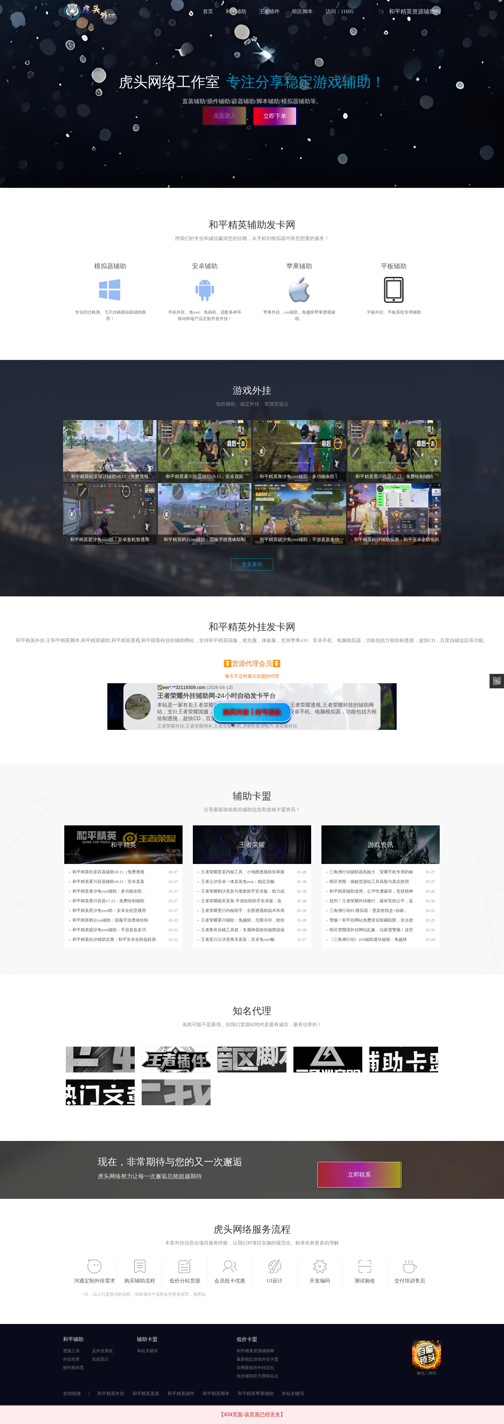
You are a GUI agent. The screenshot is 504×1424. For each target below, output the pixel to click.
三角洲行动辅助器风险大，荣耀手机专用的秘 (371, 871)
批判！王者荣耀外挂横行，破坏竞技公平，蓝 (371, 900)
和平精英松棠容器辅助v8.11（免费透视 (108, 871)
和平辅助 (236, 11)
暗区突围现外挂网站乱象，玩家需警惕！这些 (371, 929)
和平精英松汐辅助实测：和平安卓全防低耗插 (114, 939)
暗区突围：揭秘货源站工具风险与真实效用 (369, 881)
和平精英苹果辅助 (256, 1393)
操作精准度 (73, 1367)
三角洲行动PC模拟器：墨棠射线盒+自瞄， (368, 910)
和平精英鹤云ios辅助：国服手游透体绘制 (110, 920)
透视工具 (71, 1350)
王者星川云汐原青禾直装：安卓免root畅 (237, 939)
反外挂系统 (102, 1350)
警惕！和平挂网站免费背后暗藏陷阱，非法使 (371, 920)
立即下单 (274, 116)
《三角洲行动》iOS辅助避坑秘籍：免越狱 (368, 939)
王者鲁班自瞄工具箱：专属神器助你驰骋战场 (242, 929)
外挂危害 (71, 1359)
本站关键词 (147, 1350)
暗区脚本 (302, 11)
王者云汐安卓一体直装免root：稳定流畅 (237, 881)
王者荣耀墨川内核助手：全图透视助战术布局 (242, 910)
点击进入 (225, 116)
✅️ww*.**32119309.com (182, 687)
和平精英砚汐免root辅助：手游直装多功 (109, 929)
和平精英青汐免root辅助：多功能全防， (109, 891)
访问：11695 (340, 11)
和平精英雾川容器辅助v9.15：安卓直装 (108, 881)
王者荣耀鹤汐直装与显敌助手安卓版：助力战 (242, 891)
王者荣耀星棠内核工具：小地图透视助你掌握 (242, 871)
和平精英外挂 (110, 1393)
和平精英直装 (145, 1393)
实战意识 (100, 1359)
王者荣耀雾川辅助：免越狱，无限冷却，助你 (242, 920)
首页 (208, 11)
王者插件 (269, 11)
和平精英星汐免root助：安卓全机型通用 (109, 910)
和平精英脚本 (216, 1393)
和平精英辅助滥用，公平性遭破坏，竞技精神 (371, 891)
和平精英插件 (180, 1393)
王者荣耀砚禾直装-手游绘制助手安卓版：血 (241, 900)
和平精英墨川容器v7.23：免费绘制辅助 (108, 900)
